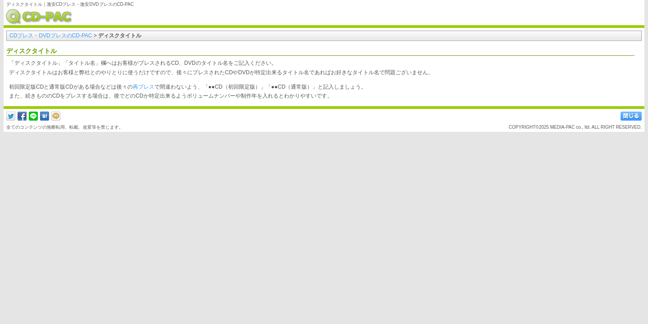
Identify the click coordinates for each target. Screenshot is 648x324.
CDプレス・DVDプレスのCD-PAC (50, 35)
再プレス (143, 87)
